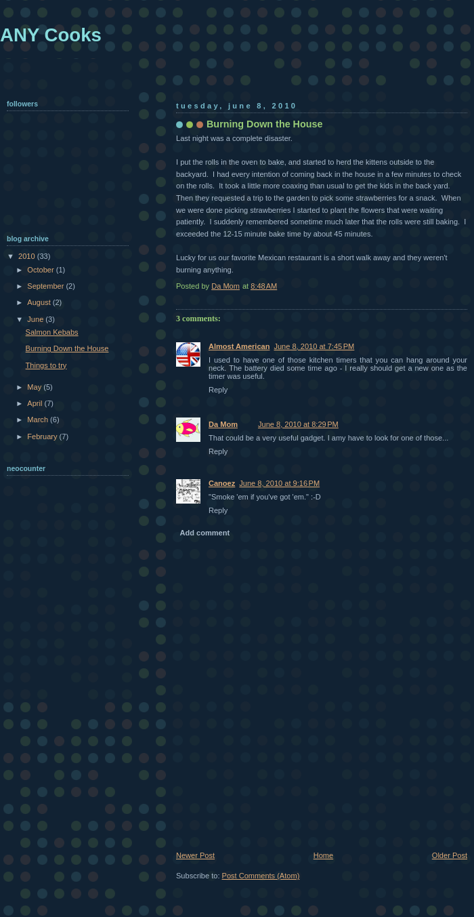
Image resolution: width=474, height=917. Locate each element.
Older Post (449, 855)
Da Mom (223, 424)
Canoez (222, 483)
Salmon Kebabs (52, 332)
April (35, 403)
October (41, 270)
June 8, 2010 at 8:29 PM (298, 424)
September (46, 286)
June (36, 319)
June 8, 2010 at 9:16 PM (279, 483)
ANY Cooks (51, 34)
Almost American (239, 346)
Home (323, 855)
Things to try (46, 365)
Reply (218, 390)
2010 (27, 256)
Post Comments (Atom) (261, 876)
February (43, 436)
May (35, 387)
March (38, 419)
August (39, 302)
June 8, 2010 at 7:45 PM (314, 346)
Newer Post (195, 855)
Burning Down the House (67, 348)
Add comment (205, 533)
